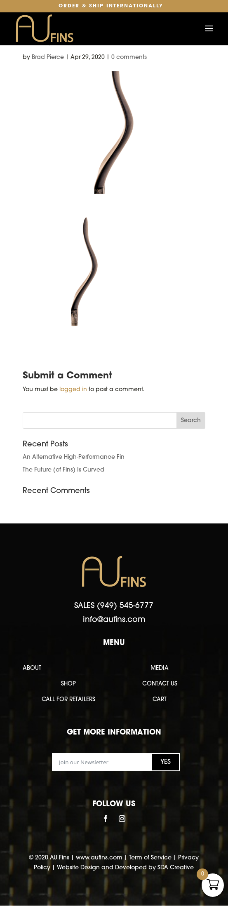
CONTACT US (159, 684)
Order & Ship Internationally (111, 6)
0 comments (129, 57)
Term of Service (150, 858)
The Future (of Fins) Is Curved (63, 470)
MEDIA (159, 668)
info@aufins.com (114, 620)
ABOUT (32, 668)
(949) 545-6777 (125, 606)
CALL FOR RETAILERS (68, 700)
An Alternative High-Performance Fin (74, 457)
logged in (73, 390)
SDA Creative (175, 868)
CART (160, 700)
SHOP (68, 684)
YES (165, 762)
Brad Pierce (48, 57)
